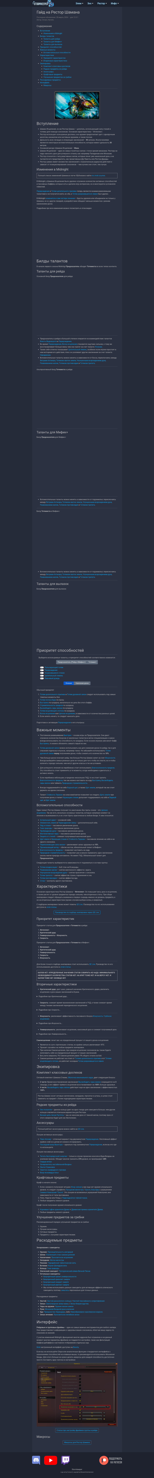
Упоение (98, 347)
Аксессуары (48, 72)
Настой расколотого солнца (59, 1301)
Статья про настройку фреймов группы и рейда (77, 1430)
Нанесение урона (82, 683)
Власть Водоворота (48, 341)
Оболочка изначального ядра (80, 1077)
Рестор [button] (101, 3)
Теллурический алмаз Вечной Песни (74, 1271)
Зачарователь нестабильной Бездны (56, 1164)
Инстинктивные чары (49, 834)
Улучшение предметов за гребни (57, 77)
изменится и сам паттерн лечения (60, 198)
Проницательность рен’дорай (60, 1252)
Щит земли (90, 787)
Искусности (110, 758)
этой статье (51, 907)
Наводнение (45, 355)
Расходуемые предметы (50, 80)
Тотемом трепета (87, 363)
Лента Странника (47, 1167)
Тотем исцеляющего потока (52, 711)
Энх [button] (89, 3)
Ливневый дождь (52, 678)
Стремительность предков (51, 705)
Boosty (76, 1347)
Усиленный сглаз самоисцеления (60, 1255)
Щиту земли (105, 795)
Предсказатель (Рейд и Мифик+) (72, 662)
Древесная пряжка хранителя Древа (87, 1209)
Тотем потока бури (48, 700)
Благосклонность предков (103, 768)
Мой (38, 1347)
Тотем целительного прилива (63, 191)
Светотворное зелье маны (57, 1304)
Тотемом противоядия (68, 363)
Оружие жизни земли (64, 1306)
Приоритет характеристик (54, 58)
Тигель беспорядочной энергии (53, 1156)
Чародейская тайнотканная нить (62, 1263)
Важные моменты (48, 50)
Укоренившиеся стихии (55, 673)
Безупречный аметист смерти (56, 1285)
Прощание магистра (74, 1190)
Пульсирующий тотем (54, 667)
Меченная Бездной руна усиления (59, 1309)
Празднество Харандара (54, 1312)
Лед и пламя (45, 825)
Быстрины (44, 743)
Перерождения (54, 344)
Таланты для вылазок (52, 44)
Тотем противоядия (48, 878)
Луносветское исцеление (62, 1257)
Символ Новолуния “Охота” (51, 1192)
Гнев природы (46, 828)
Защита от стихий (47, 836)
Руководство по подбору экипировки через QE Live (77, 912)
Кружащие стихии (70, 797)
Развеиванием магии (49, 363)
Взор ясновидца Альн (49, 1173)
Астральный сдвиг (48, 820)
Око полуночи (46, 1110)
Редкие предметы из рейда (55, 69)
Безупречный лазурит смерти (56, 1282)
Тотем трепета (46, 875)
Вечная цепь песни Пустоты (52, 1115)
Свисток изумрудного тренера (53, 1170)
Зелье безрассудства (79, 1304)
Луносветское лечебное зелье (66, 1315)
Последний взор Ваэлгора (51, 1145)
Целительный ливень (77, 349)
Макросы (47, 85)
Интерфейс (45, 83)
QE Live (80, 904)
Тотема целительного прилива (88, 1058)
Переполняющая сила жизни (52, 845)
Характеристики (47, 55)
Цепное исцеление (67, 713)
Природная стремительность (52, 853)
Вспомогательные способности (56, 52)
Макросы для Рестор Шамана (77, 1442)
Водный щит (72, 787)
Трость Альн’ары (92, 1190)
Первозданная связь (67, 823)
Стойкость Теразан (54, 795)
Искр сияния (76, 1187)
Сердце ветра (46, 1162)
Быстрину (96, 780)
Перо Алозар (45, 1139)
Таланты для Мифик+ (52, 42)
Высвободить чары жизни (51, 708)
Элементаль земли (48, 823)
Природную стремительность (74, 783)
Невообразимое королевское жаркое (86, 1312)
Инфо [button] (114, 3)
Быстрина (44, 703)
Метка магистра (57, 1260)
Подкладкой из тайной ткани (74, 1198)
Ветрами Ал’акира (48, 360)
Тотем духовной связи (76, 694)
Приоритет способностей (51, 47)
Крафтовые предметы (52, 74)
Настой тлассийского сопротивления (88, 1301)
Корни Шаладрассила (57, 1266)
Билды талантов (47, 36)
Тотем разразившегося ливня (85, 194)
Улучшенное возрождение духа (53, 873)
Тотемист (92, 662)
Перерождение (43, 191)
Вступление (45, 31)
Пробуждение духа (48, 831)
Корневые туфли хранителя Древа (54, 1209)
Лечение (68, 683)
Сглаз (42, 881)
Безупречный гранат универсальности (59, 1277)
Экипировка (45, 63)
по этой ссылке (98, 175)
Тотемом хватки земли (66, 360)
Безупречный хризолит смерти (56, 1279)
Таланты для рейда (51, 39)
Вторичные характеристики (55, 61)
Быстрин (67, 735)
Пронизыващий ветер (49, 847)
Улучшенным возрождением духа (91, 360)
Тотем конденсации (48, 867)
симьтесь (65, 1290)
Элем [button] (78, 3)
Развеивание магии (48, 870)
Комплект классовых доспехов (56, 66)
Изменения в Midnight (52, 33)
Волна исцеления (69, 344)
